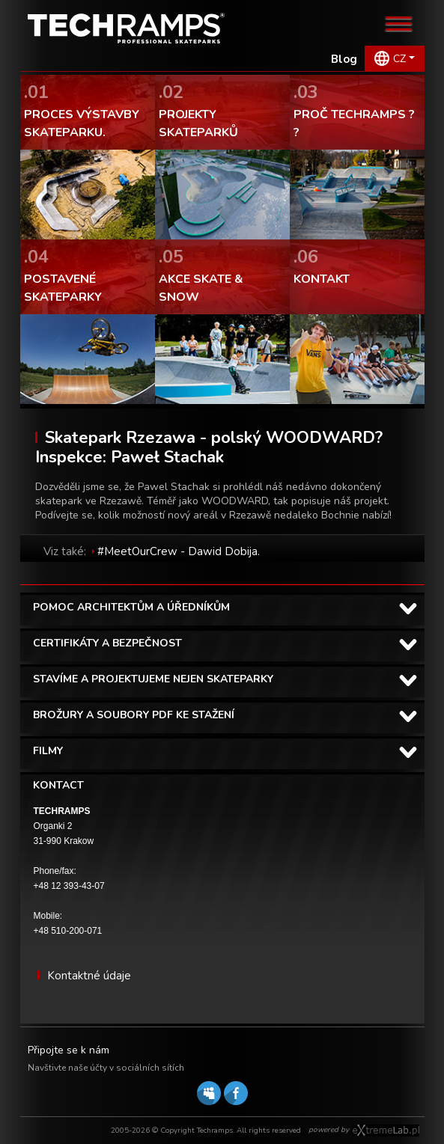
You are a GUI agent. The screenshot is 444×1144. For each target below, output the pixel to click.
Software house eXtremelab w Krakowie (386, 1131)
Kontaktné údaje (89, 975)
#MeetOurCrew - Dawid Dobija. (178, 551)
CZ (399, 59)
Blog (344, 59)
